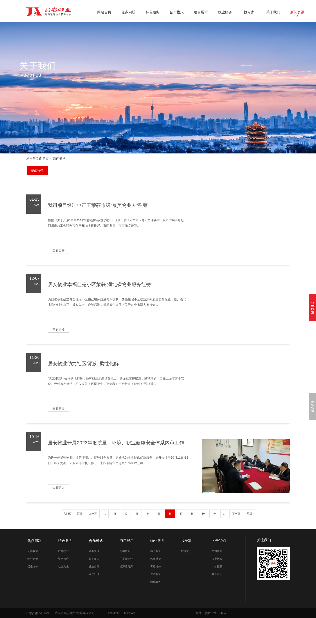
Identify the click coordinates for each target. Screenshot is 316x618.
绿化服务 (155, 581)
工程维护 (155, 566)
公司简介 (217, 551)
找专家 (249, 12)
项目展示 (201, 12)
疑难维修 (32, 566)
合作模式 (177, 12)
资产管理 (63, 558)
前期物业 (125, 551)
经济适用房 (126, 566)
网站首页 (104, 12)
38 (192, 513)
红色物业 (63, 551)
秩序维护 (155, 558)
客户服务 (155, 551)
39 (203, 513)
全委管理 (94, 551)
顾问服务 (94, 558)
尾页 (249, 513)
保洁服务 (155, 574)
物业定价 (32, 558)
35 (159, 513)
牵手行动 (94, 574)
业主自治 (94, 566)
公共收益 (32, 551)
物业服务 (225, 12)
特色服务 (152, 12)
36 (170, 513)
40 (214, 513)
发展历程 (217, 558)
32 (125, 513)
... (105, 513)
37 (181, 513)
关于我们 (273, 12)
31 (114, 513)
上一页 (93, 513)
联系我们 (217, 574)
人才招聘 (217, 566)
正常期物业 (126, 558)
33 (136, 513)
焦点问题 (128, 12)
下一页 (236, 513)
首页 (46, 158)
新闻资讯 (297, 12)
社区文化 (63, 566)
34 (147, 513)
